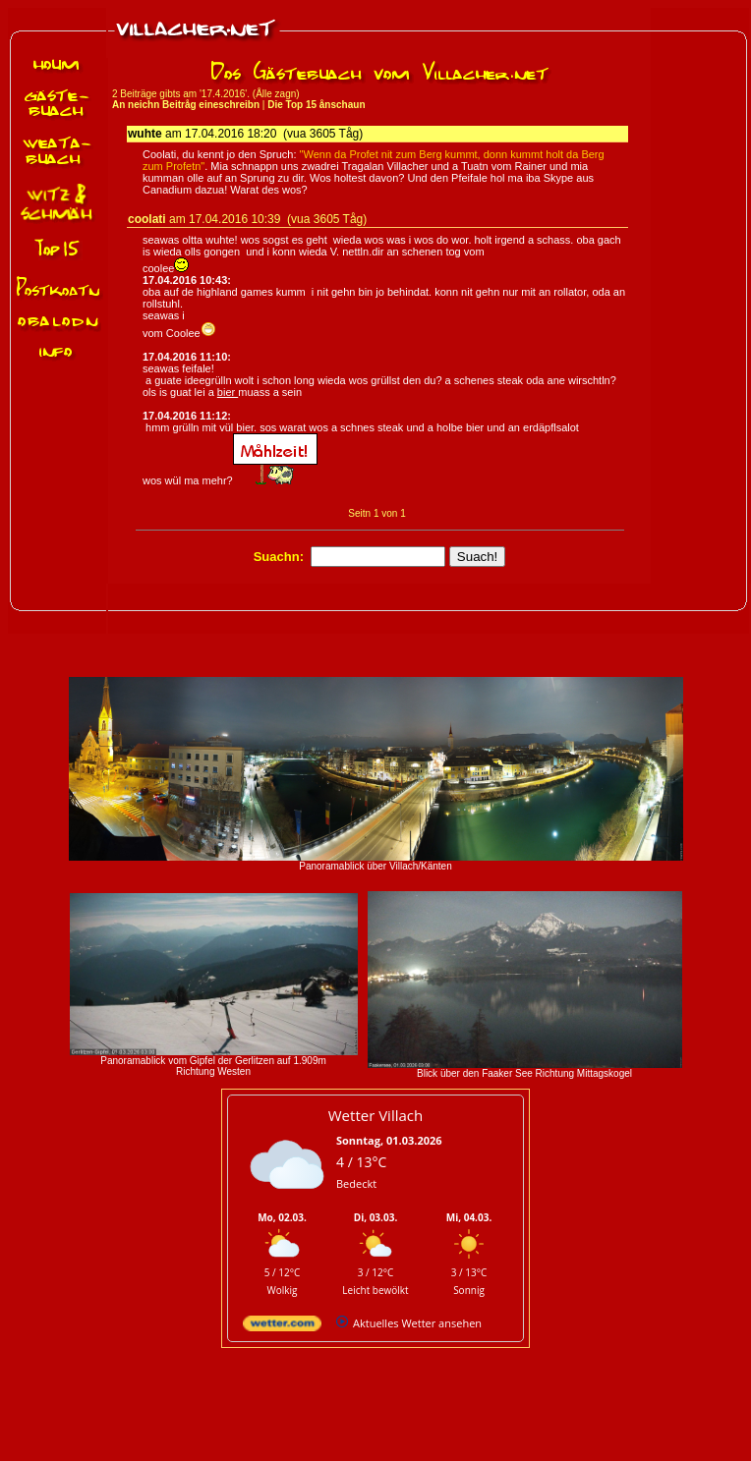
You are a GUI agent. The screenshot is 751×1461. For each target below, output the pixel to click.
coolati (147, 219)
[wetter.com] (282, 1327)
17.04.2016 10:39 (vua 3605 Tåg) (278, 219)
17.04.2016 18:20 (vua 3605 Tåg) (274, 133)
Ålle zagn (276, 93)
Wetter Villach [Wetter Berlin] (375, 1115)
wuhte (145, 133)
